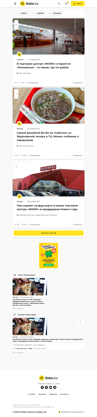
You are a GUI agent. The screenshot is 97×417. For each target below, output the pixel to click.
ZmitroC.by (79, 412)
